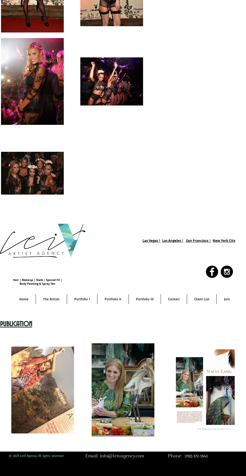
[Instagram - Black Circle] (227, 272)
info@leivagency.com (122, 456)
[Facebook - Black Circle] (212, 272)
